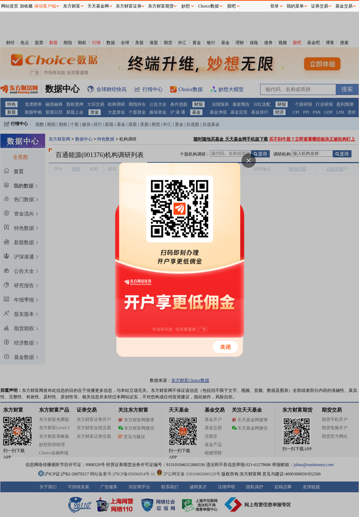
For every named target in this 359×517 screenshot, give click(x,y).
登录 (274, 6)
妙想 (185, 6)
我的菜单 (295, 6)
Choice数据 (208, 6)
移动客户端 (45, 6)
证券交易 (319, 6)
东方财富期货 (161, 6)
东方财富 (71, 6)
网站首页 (9, 6)
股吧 (231, 6)
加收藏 (26, 6)
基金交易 (344, 6)
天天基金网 (98, 6)
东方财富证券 (129, 6)
